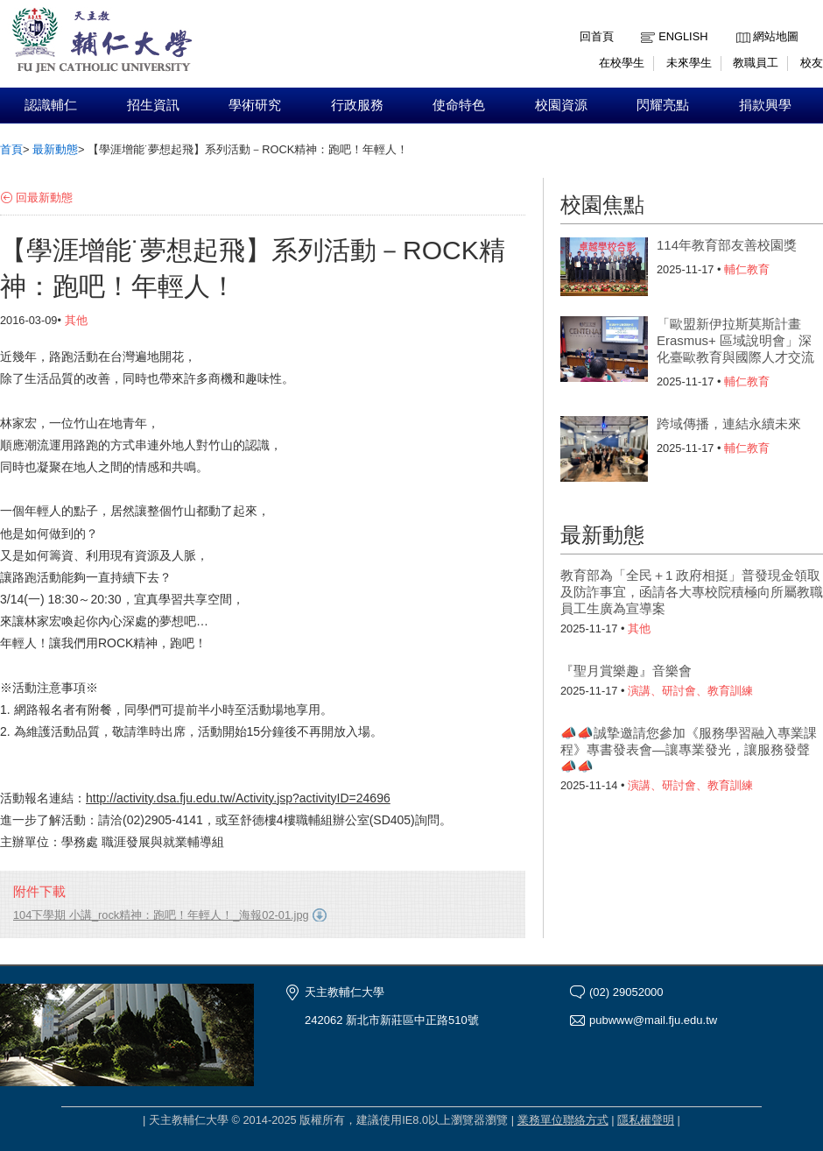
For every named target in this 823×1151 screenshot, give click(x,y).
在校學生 (621, 62)
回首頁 (597, 36)
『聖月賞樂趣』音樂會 (626, 670)
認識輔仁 (51, 105)
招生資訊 (153, 105)
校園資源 (561, 105)
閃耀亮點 (663, 105)
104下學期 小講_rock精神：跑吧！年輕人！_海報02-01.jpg (161, 915)
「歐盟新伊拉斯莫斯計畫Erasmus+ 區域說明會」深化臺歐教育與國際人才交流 (735, 340)
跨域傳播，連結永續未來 (729, 423)
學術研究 (255, 105)
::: (740, 23)
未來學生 (689, 62)
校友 (811, 62)
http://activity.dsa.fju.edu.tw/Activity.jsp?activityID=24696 (238, 798)
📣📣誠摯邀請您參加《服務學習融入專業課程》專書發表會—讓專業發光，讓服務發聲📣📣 (688, 749)
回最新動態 (44, 197)
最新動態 (55, 149)
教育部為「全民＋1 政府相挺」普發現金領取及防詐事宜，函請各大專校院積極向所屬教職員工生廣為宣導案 (691, 592)
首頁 (11, 149)
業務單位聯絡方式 (562, 1119)
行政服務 (357, 105)
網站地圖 (775, 36)
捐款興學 (765, 105)
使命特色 (459, 105)
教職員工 (755, 62)
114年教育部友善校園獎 (727, 244)
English (682, 36)
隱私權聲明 (645, 1119)
